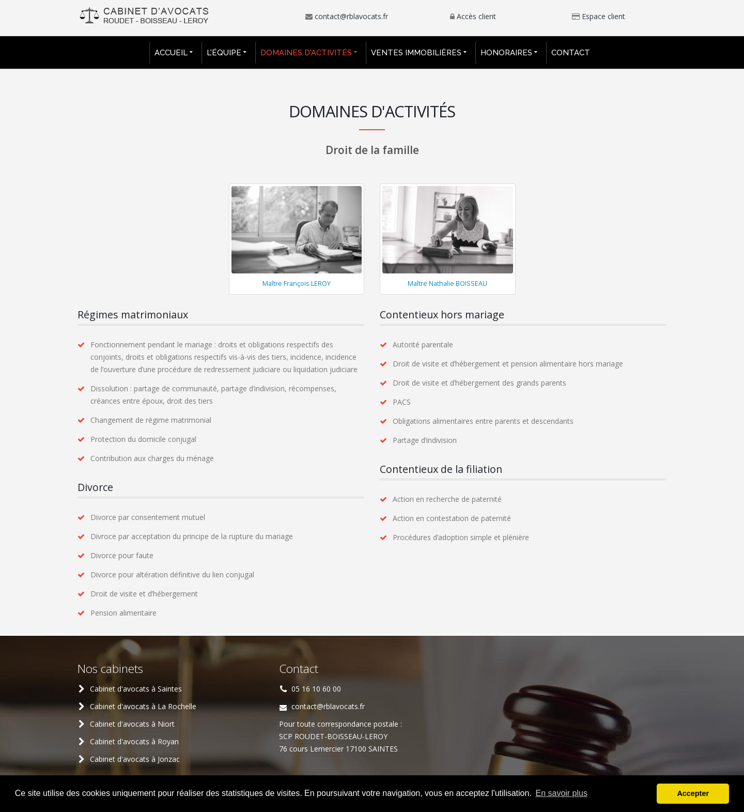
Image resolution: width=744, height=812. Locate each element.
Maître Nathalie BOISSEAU (447, 283)
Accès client (476, 16)
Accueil (171, 52)
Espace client (603, 16)
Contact (570, 52)
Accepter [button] (693, 793)
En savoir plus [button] (561, 793)
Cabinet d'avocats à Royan (134, 741)
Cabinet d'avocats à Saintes (136, 689)
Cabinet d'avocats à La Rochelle (143, 706)
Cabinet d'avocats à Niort (132, 724)
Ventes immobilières (416, 52)
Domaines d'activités (306, 52)
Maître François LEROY (296, 283)
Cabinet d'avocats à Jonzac (135, 759)
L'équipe (224, 52)
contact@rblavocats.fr (351, 16)
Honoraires (506, 52)
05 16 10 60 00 (316, 689)
